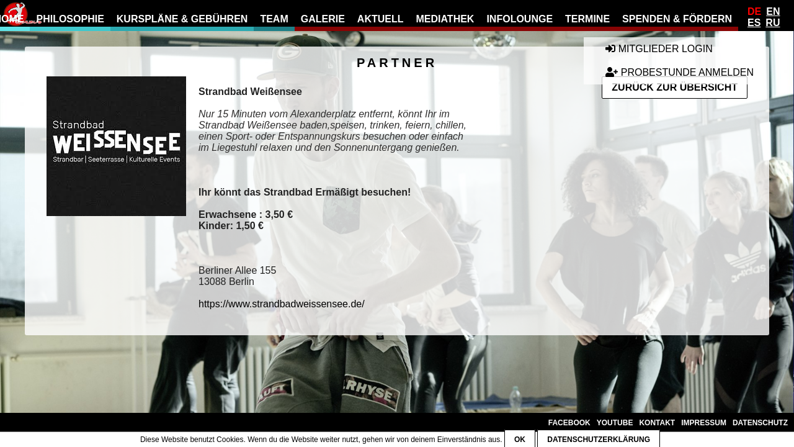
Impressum (703, 422)
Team (274, 19)
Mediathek (445, 19)
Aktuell (380, 19)
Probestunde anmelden (679, 72)
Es (754, 22)
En (773, 11)
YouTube (615, 422)
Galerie (323, 19)
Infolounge (519, 19)
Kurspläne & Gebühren (182, 19)
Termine (587, 19)
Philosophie (70, 19)
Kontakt (657, 422)
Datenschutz (760, 422)
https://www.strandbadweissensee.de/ (281, 304)
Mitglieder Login (658, 48)
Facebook (569, 422)
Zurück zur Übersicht (675, 87)
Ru (772, 22)
